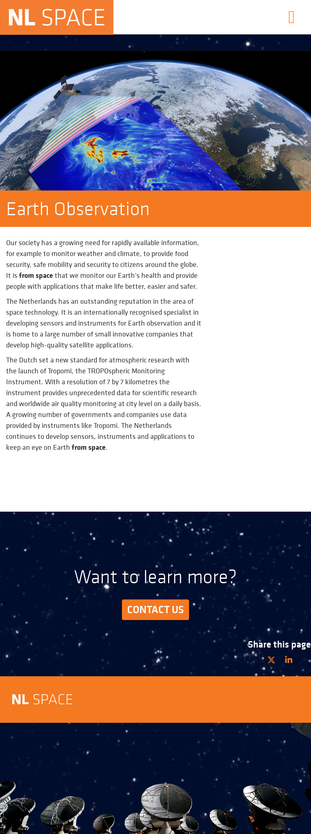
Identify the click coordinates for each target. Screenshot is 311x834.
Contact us (155, 609)
